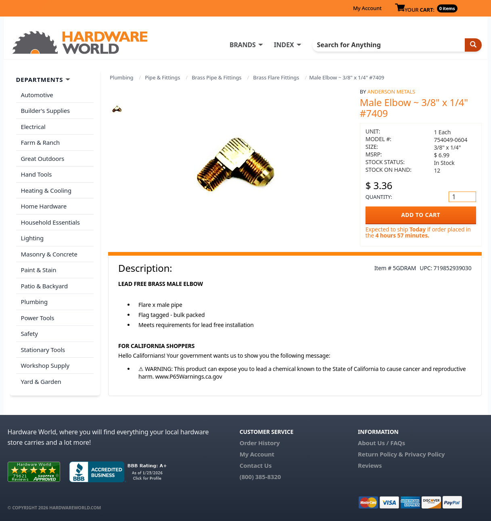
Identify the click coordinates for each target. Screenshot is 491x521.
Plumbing (121, 77)
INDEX (284, 44)
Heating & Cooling (46, 190)
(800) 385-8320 (260, 477)
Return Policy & (380, 454)
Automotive (37, 95)
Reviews (370, 465)
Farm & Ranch (40, 142)
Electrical (33, 127)
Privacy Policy (425, 454)
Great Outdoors (43, 158)
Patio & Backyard (44, 286)
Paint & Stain (38, 270)
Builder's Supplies (45, 110)
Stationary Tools (43, 350)
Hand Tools (36, 174)
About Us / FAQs (381, 443)
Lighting (32, 238)
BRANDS (243, 44)
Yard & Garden (41, 381)
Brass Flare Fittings (276, 77)
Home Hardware (44, 206)
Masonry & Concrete (49, 254)
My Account (367, 8)
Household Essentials (50, 222)
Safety (29, 333)
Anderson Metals (392, 91)
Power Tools (37, 318)
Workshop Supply (45, 365)
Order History (260, 443)
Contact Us (256, 465)
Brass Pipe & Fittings (216, 77)
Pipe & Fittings (162, 77)
